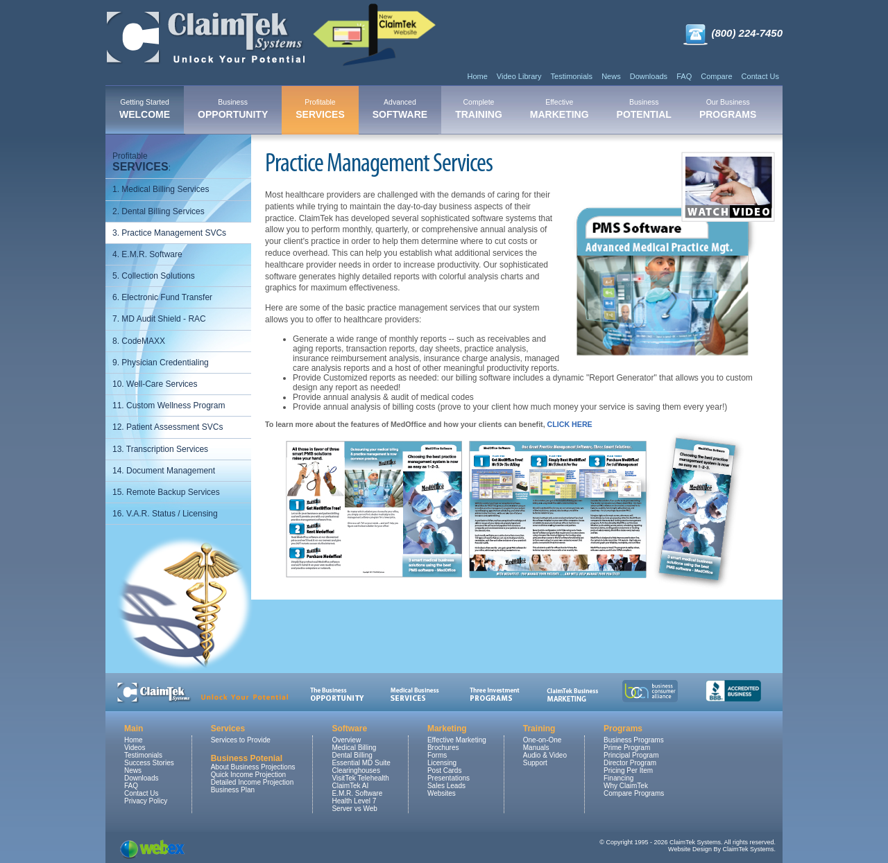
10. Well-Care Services (154, 384)
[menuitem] (144, 110)
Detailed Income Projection (252, 782)
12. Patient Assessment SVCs (167, 427)
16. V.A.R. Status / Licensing (165, 513)
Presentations (448, 778)
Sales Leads (446, 786)
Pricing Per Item (628, 770)
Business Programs (634, 740)
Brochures (443, 747)
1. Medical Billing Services (160, 189)
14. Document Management (163, 471)
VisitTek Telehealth (360, 778)
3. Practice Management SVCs (169, 233)
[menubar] (437, 110)
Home (477, 76)
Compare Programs (634, 793)
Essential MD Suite (361, 763)
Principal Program (631, 755)
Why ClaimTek (626, 786)
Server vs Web (354, 808)
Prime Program (627, 747)
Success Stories (149, 763)
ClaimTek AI (350, 786)
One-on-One (542, 740)
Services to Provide (241, 740)
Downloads (648, 76)
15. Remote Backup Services (166, 492)
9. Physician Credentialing (160, 362)
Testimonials (572, 76)
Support (535, 763)
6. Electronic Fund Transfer (162, 297)
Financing (618, 778)
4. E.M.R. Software (147, 254)
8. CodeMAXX (138, 341)
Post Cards (444, 770)
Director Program (630, 763)
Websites (441, 793)
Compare (716, 76)
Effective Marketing (456, 740)
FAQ (684, 76)
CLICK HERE (569, 424)
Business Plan (233, 790)
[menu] (178, 335)
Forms (437, 755)
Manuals (536, 747)
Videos (134, 747)
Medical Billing (354, 747)
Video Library (519, 76)
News (611, 76)
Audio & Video (545, 755)
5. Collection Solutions (153, 276)
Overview (346, 740)
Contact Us (760, 76)
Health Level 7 (354, 801)
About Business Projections (253, 767)
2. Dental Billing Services (158, 211)
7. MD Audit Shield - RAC (159, 319)
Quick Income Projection (248, 774)
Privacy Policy (145, 801)
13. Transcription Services (160, 449)
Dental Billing (352, 755)
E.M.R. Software (357, 793)
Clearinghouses (356, 770)
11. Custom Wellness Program (168, 405)
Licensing (441, 763)
